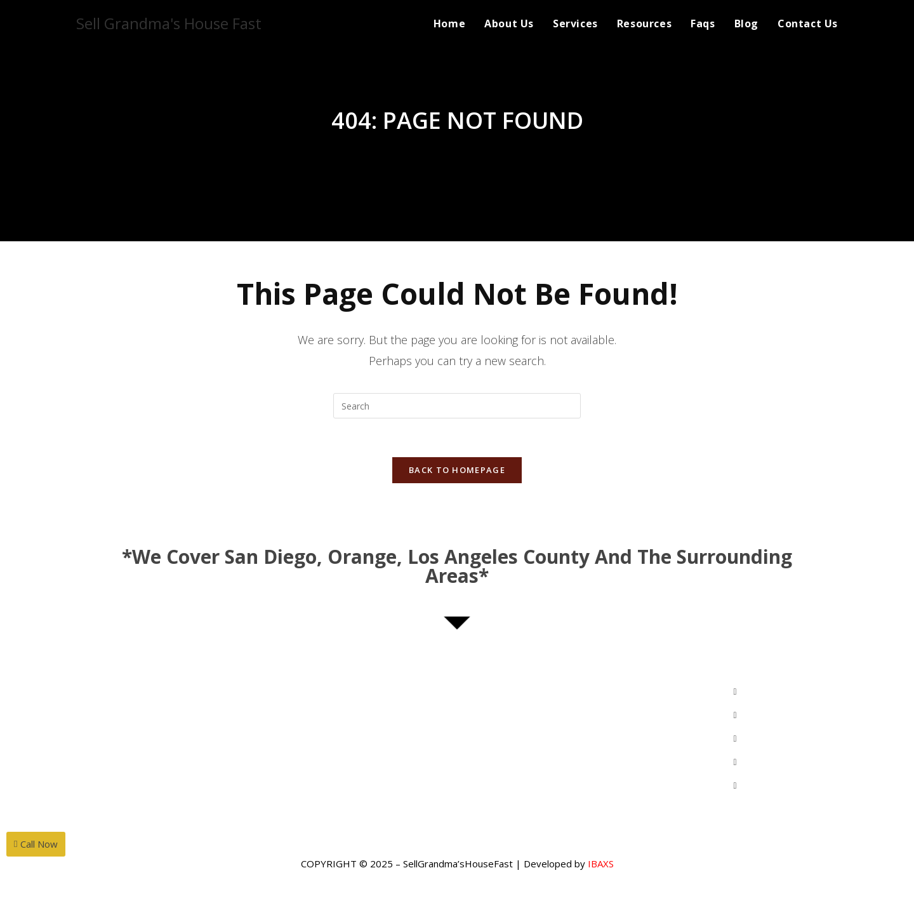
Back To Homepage (457, 470)
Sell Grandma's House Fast (169, 23)
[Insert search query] (457, 405)
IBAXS (601, 863)
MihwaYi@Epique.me (178, 717)
